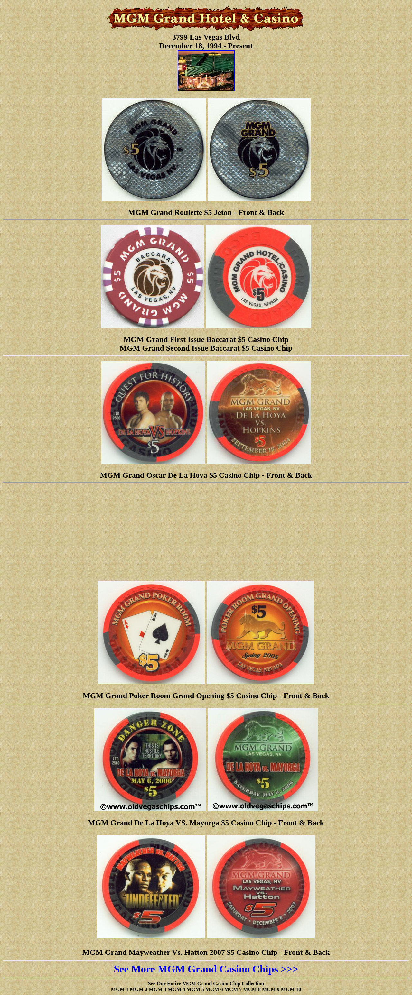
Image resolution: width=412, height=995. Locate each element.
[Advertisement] (206, 531)
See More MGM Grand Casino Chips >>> (206, 969)
